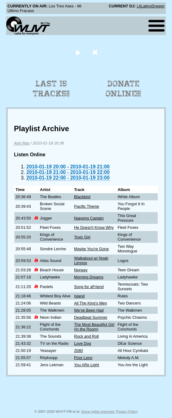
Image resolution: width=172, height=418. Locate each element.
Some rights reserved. (98, 411)
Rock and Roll (86, 336)
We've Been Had (89, 310)
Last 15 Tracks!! (51, 89)
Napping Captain (89, 218)
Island (79, 296)
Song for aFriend (89, 286)
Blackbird (82, 196)
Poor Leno (83, 357)
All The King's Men (90, 303)
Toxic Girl (82, 237)
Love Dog (82, 343)
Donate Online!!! (123, 89)
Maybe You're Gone (91, 249)
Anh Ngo (21, 143)
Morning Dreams (89, 277)
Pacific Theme (86, 206)
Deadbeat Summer (90, 317)
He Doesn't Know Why (94, 227)
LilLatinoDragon (151, 6)
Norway (80, 270)
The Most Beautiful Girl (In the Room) (94, 326)
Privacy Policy (127, 411)
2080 (78, 350)
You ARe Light (86, 364)
